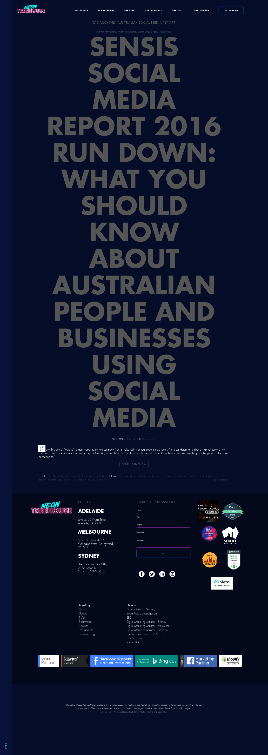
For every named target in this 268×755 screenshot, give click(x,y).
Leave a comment (221, 480)
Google (83, 613)
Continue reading (134, 464)
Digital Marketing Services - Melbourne (148, 626)
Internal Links (133, 642)
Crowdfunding (87, 634)
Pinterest (83, 626)
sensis (173, 476)
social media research (68, 480)
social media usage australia (92, 480)
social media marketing (201, 476)
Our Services (81, 10)
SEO (129, 617)
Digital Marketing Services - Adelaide (147, 630)
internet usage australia (159, 476)
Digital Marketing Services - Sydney (146, 621)
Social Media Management (142, 613)
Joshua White (149, 439)
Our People (178, 10)
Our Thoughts (201, 10)
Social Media (137, 31)
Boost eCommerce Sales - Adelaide (146, 634)
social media (183, 476)
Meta (82, 609)
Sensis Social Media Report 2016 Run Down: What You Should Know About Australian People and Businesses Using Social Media (134, 233)
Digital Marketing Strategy (141, 609)
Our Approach (105, 10)
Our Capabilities (153, 10)
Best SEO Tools (135, 638)
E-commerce (85, 621)
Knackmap (123, 31)
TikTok (82, 617)
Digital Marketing (106, 31)
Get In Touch (236, 10)
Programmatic (86, 630)
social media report (47, 480)
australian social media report (133, 476)
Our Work (129, 10)
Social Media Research (158, 31)
